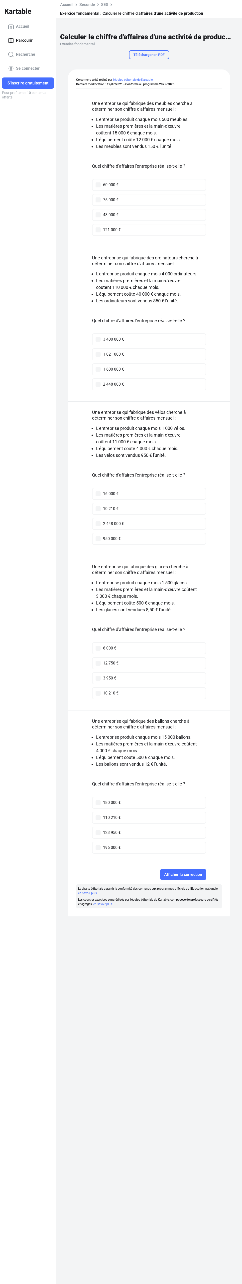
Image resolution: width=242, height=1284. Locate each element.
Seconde (87, 4)
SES (104, 4)
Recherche (21, 54)
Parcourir (20, 40)
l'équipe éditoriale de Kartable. (133, 79)
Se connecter (24, 68)
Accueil (18, 26)
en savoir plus (87, 893)
